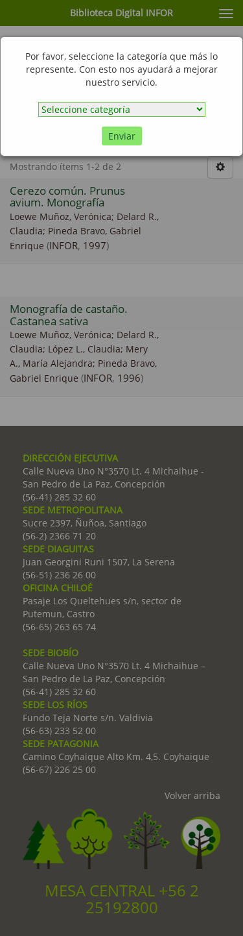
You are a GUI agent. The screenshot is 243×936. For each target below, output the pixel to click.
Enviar (121, 136)
